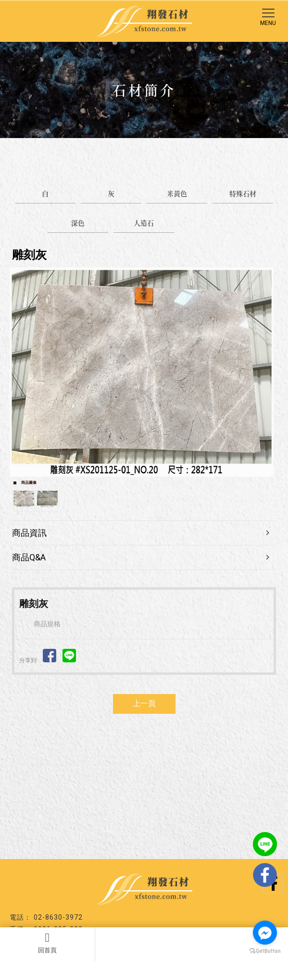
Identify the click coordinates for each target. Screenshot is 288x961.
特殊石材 (242, 193)
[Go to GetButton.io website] (265, 951)
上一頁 (144, 703)
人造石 (144, 223)
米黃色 (177, 193)
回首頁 (47, 943)
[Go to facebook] (265, 933)
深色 (78, 223)
